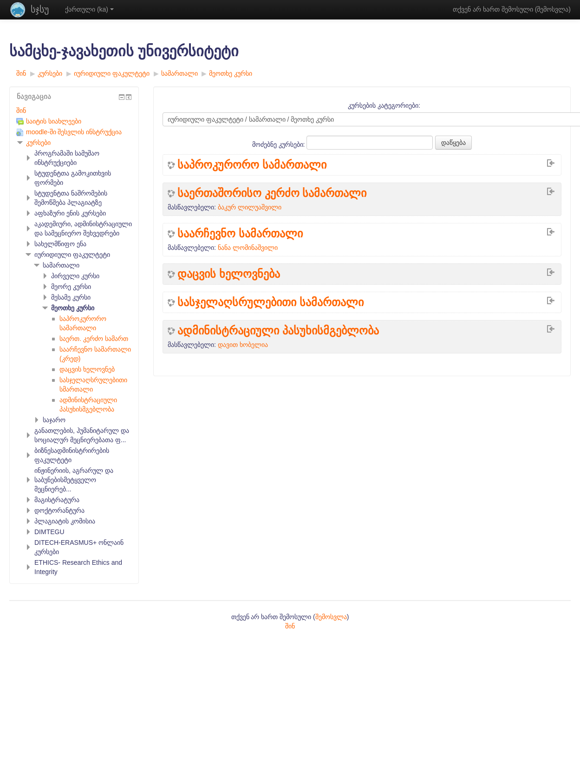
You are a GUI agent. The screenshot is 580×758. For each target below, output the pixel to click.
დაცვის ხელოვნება (228, 274)
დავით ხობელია (243, 344)
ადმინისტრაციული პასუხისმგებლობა (278, 330)
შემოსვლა (552, 9)
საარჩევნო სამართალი (240, 233)
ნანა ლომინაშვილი (248, 247)
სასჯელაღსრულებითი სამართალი (270, 302)
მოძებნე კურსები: (279, 144)
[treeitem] (74, 110)
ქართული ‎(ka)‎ (89, 9)
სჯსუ (40, 9)
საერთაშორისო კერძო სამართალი (271, 193)
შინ (21, 110)
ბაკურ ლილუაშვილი (249, 207)
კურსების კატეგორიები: (384, 105)
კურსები (38, 142)
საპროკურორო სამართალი (251, 164)
